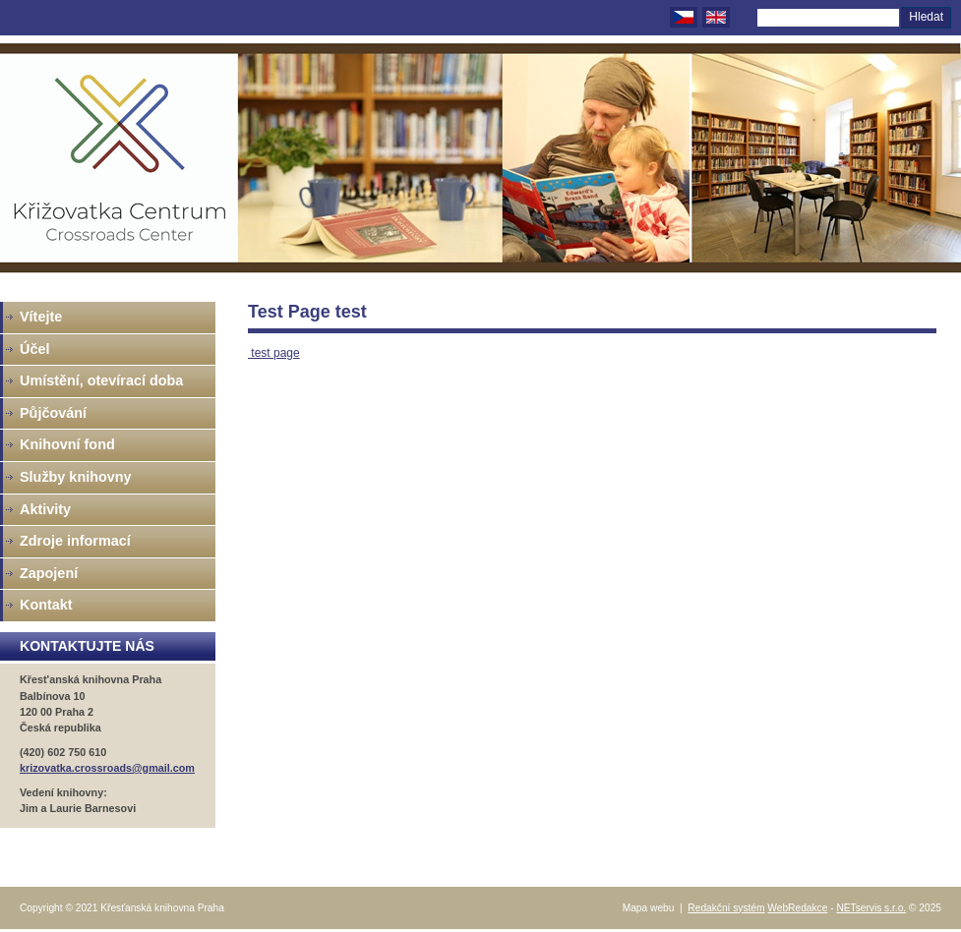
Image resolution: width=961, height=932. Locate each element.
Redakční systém (726, 908)
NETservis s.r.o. (871, 908)
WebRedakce (797, 908)
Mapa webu (649, 908)
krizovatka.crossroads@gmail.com (107, 768)
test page (274, 353)
